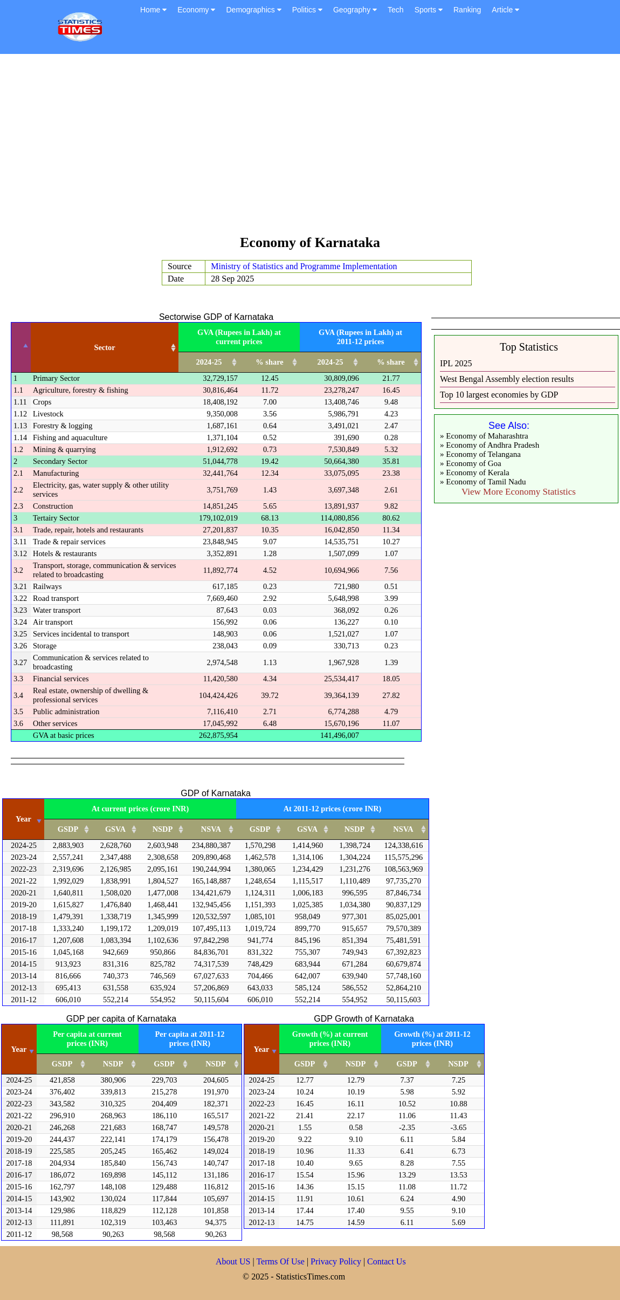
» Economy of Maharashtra (484, 436)
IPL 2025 (456, 363)
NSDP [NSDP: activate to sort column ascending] (163, 829)
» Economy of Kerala (474, 472)
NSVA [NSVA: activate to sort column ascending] (211, 829)
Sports (429, 9)
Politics (307, 9)
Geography (355, 9)
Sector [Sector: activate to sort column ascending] (104, 347)
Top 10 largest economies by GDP (499, 394)
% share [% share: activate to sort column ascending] (269, 362)
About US (233, 1261)
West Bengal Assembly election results (507, 379)
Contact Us (386, 1261)
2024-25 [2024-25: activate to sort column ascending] (209, 362)
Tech (396, 9)
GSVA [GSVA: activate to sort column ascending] (115, 829)
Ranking (467, 9)
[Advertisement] (310, 149)
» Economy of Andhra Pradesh (489, 445)
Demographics (253, 9)
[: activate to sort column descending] (21, 348)
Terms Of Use (281, 1261)
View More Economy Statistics (518, 492)
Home (153, 9)
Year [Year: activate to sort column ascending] (23, 819)
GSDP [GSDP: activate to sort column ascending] (68, 829)
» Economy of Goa (470, 463)
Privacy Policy (337, 1261)
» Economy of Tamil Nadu (483, 481)
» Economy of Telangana (480, 454)
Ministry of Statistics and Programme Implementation (304, 266)
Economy (196, 9)
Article (505, 9)
